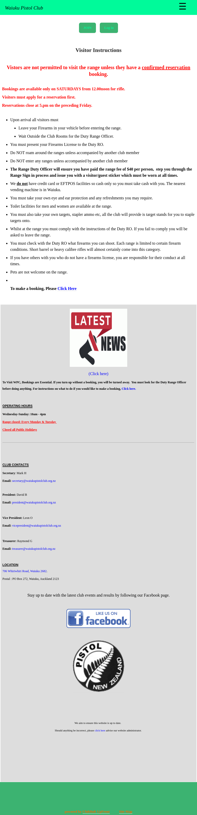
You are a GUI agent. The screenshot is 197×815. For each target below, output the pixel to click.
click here (100, 730)
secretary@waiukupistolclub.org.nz (34, 481)
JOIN (87, 28)
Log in (109, 28)
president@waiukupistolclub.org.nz (34, 502)
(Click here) (99, 373)
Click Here (66, 288)
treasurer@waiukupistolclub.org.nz (33, 549)
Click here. (129, 389)
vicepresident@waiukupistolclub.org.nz (36, 525)
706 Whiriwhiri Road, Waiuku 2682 (25, 571)
